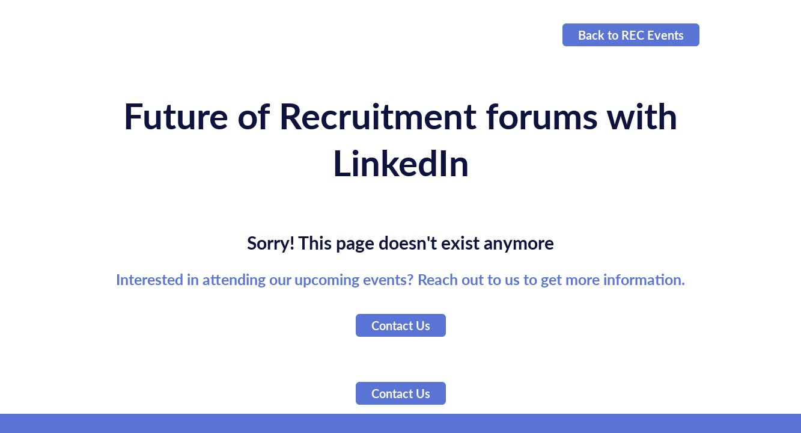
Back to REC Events (631, 35)
